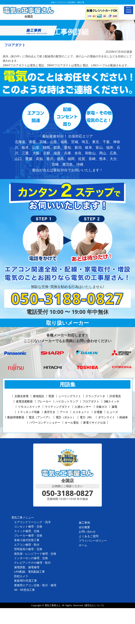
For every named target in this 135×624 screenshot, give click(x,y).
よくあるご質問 (88, 536)
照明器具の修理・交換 (28, 549)
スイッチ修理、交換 (26, 531)
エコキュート (81, 412)
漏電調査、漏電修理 (26, 567)
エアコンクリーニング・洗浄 (32, 522)
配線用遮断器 (15, 417)
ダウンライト (106, 417)
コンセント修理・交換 (28, 526)
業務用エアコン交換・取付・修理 (35, 585)
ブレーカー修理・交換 (28, 535)
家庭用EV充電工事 (25, 581)
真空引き (49, 412)
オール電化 (72, 422)
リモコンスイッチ (29, 407)
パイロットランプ (67, 401)
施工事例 (84, 522)
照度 (51, 396)
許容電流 (115, 396)
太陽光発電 (21, 396)
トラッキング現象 (28, 412)
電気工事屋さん (53, 605)
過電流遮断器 (24, 401)
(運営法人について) (94, 605)
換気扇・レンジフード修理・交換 (35, 554)
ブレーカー (44, 401)
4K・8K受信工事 (24, 590)
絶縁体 (123, 417)
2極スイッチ (111, 401)
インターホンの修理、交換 (31, 558)
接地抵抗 (38, 396)
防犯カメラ (21, 576)
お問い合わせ (87, 531)
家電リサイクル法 (94, 422)
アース (64, 412)
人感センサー (83, 407)
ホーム (83, 545)
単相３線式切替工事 (26, 540)
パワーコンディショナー (44, 422)
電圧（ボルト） (65, 417)
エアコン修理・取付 (26, 545)
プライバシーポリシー (93, 540)
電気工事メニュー (22, 517)
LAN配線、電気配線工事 (29, 572)
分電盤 (98, 412)
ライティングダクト (57, 407)
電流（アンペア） (40, 417)
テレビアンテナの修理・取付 (32, 563)
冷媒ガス (101, 407)
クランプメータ (95, 396)
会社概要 (84, 527)
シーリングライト (70, 396)
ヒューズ (112, 412)
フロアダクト (90, 401)
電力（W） (87, 417)
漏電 (114, 407)
